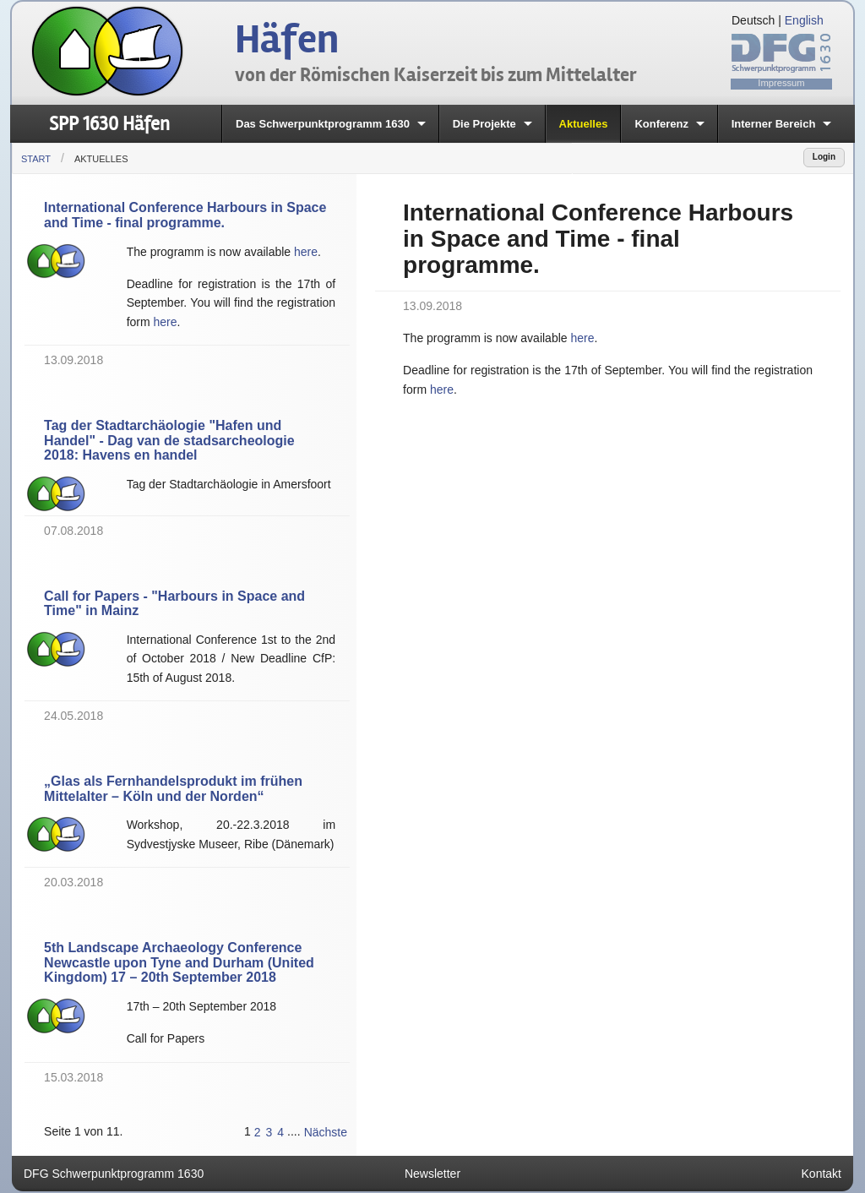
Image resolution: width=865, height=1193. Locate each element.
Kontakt (821, 1173)
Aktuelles (583, 123)
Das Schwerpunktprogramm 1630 (323, 123)
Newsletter (432, 1173)
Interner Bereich (774, 123)
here (306, 252)
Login (824, 156)
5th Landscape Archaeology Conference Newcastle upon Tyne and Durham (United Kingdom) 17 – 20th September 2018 (179, 962)
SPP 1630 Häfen (109, 123)
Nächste (325, 1132)
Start (36, 159)
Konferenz (661, 123)
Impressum (781, 83)
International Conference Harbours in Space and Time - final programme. (185, 215)
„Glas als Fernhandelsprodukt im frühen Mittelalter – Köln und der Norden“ (173, 789)
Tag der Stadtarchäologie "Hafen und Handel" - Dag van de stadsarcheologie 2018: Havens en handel (169, 440)
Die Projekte (484, 123)
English (804, 20)
